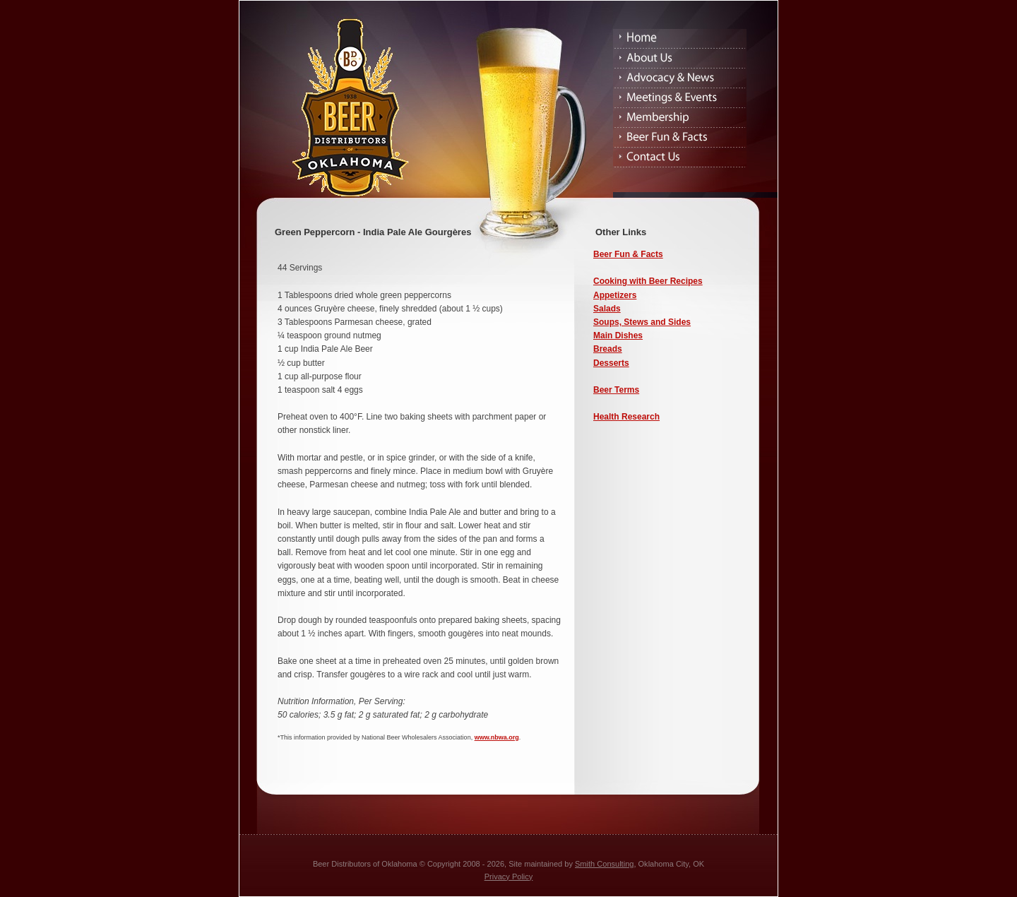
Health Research (626, 417)
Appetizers (614, 295)
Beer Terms (616, 390)
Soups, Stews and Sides (642, 322)
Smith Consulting (604, 864)
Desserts (611, 363)
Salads (607, 309)
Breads (607, 349)
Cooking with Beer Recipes (648, 281)
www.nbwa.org (497, 737)
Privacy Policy (508, 876)
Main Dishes (618, 335)
